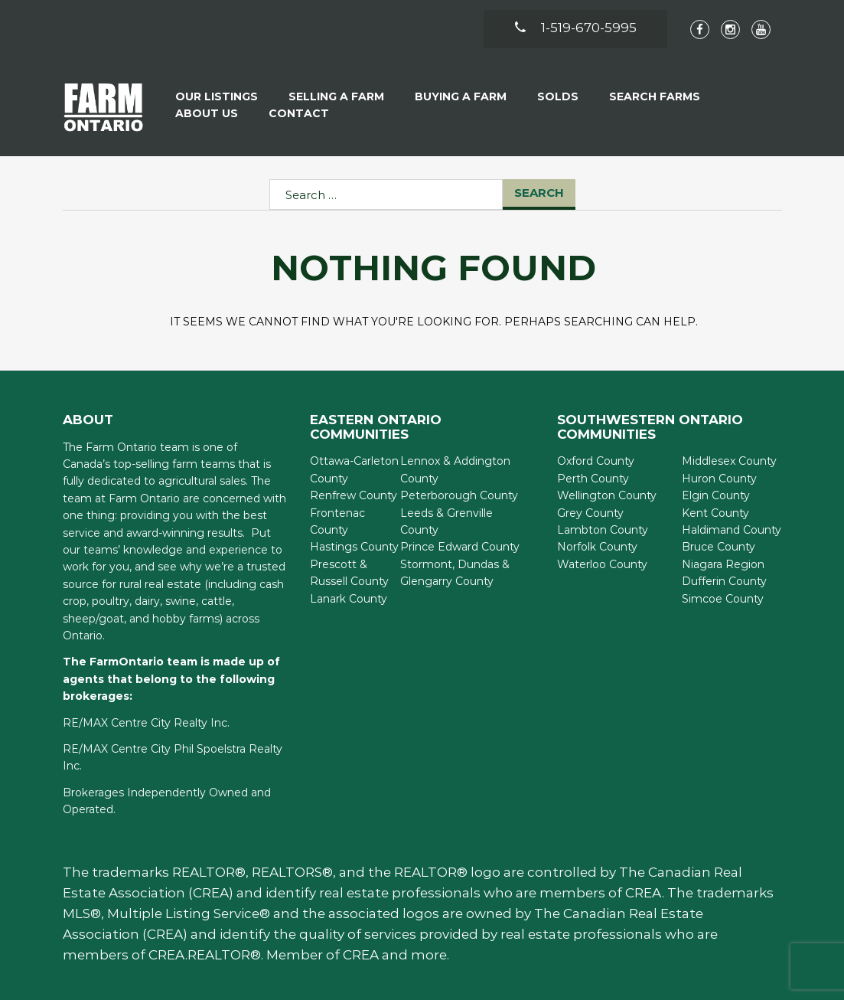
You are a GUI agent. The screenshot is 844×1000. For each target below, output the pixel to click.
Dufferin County (724, 581)
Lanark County (348, 599)
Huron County (719, 478)
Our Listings (216, 96)
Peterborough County (459, 495)
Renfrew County (353, 495)
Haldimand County (731, 530)
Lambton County (602, 530)
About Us (206, 113)
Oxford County (595, 461)
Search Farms (654, 96)
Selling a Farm (336, 96)
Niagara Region (723, 564)
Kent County (715, 513)
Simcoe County (723, 599)
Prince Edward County (460, 547)
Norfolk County (597, 547)
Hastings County (354, 547)
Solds (557, 96)
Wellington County (607, 495)
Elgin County (716, 495)
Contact (299, 113)
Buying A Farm (461, 96)
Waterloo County (602, 564)
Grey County (590, 513)
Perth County (593, 478)
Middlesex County (729, 461)
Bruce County (718, 547)
